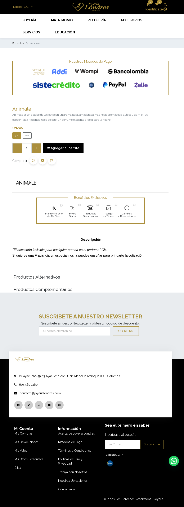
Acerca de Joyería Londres (76, 433)
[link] (54, 210)
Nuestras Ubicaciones (72, 480)
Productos (18, 43)
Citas (17, 467)
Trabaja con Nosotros (72, 472)
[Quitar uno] (17, 148)
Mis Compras (23, 433)
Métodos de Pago (70, 442)
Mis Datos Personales (28, 459)
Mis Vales (20, 450)
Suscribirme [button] (126, 331)
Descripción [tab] (91, 240)
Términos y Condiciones (74, 450)
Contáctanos (66, 489)
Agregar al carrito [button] (63, 148)
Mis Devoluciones (26, 442)
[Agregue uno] (36, 148)
